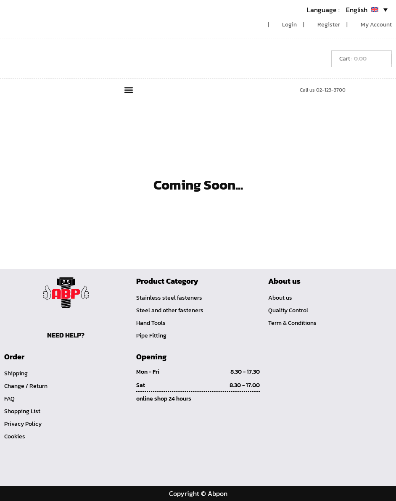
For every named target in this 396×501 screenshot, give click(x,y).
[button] (129, 90)
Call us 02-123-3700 (323, 90)
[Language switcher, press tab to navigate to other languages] (347, 9)
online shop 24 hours (163, 398)
